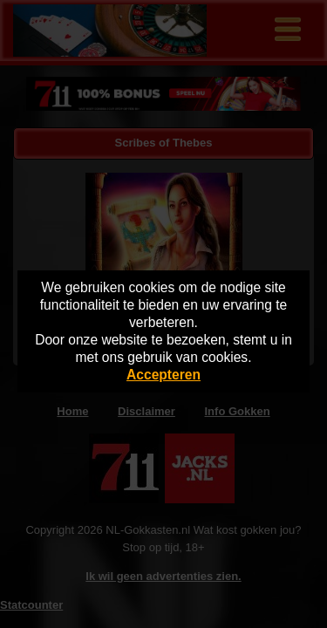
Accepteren (163, 374)
